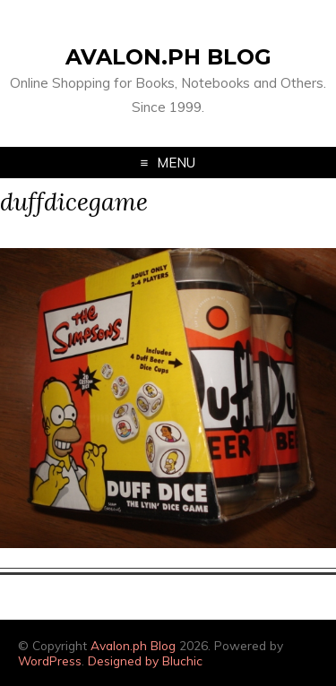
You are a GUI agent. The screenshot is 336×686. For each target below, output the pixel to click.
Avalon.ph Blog (168, 57)
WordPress (50, 660)
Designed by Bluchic (145, 660)
